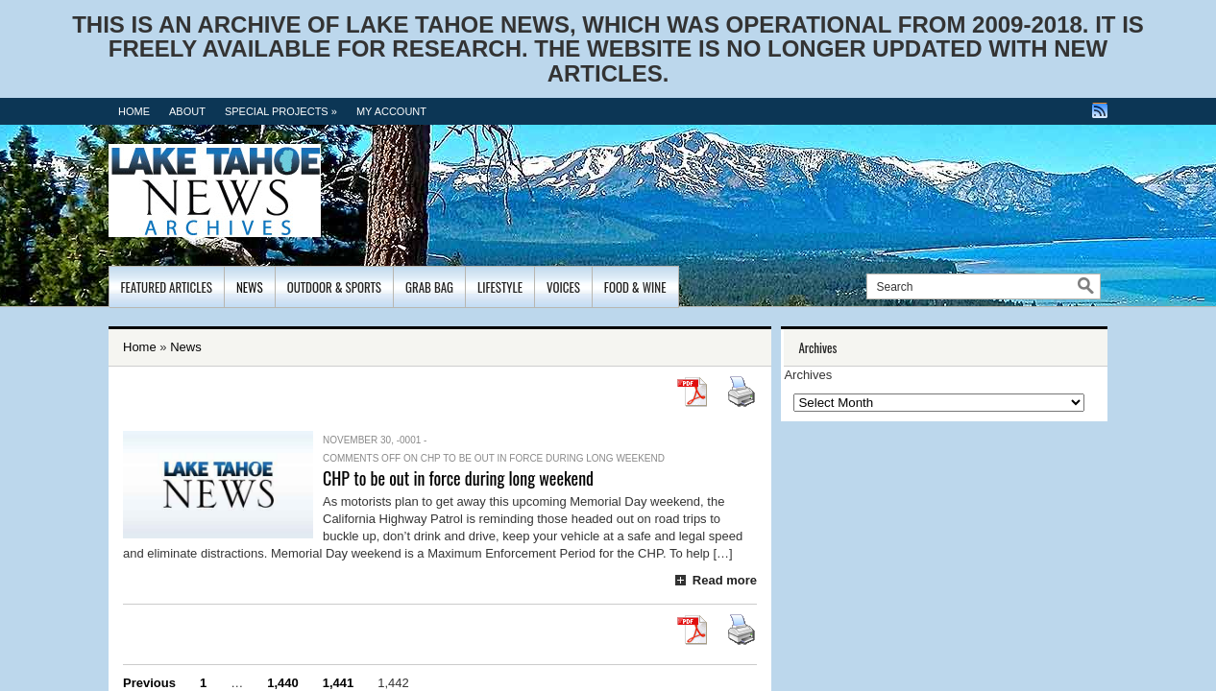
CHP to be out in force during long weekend (458, 477)
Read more (725, 580)
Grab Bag (429, 287)
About (187, 111)
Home (134, 111)
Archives (808, 375)
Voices (563, 287)
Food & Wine (635, 287)
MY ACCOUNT (391, 111)
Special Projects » (281, 111)
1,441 (338, 683)
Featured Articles (166, 287)
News (249, 287)
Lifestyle (500, 287)
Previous (149, 683)
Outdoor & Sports (334, 287)
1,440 (283, 683)
